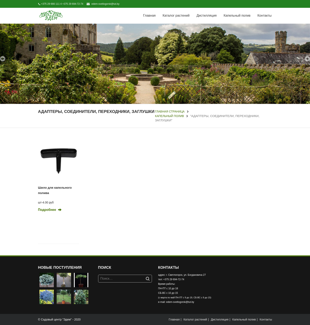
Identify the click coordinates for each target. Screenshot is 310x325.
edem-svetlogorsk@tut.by (105, 3)
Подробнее (47, 209)
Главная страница (170, 111)
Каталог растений (176, 15)
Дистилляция (206, 15)
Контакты (264, 15)
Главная (149, 15)
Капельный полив (237, 15)
